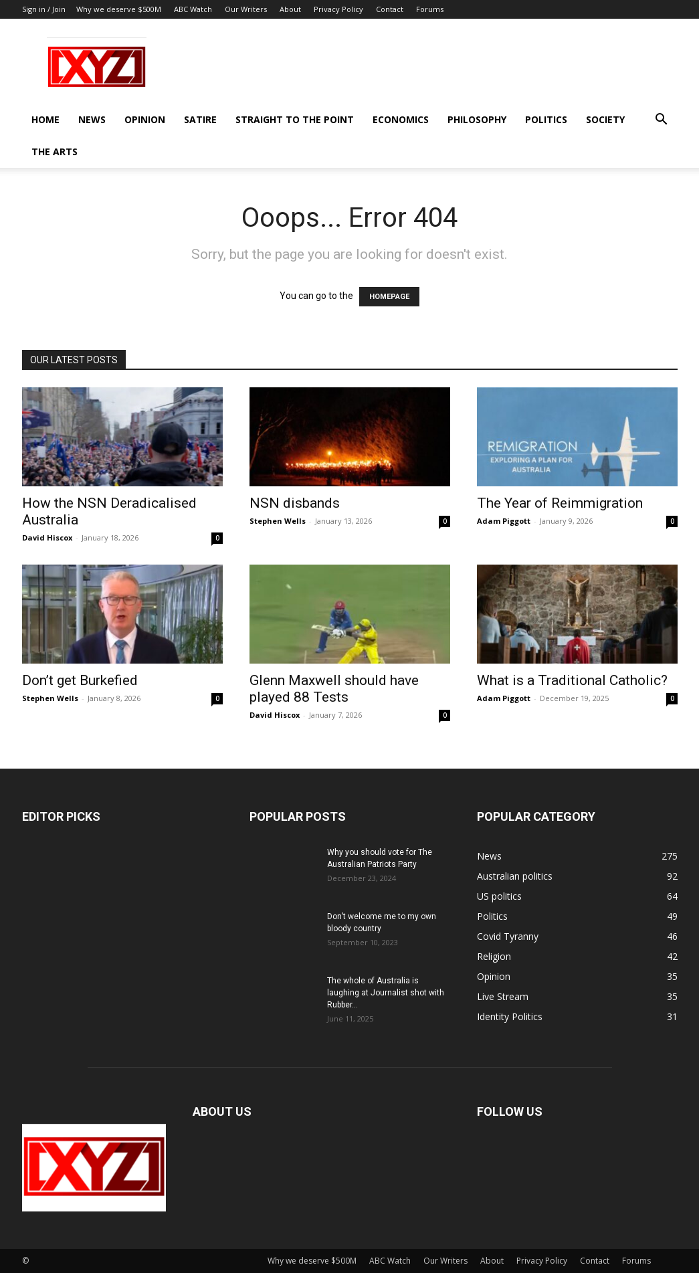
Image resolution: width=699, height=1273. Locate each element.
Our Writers (246, 9)
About (290, 9)
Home (45, 119)
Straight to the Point (294, 119)
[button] (661, 120)
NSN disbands (294, 503)
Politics (546, 119)
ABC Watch (193, 9)
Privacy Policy (338, 9)
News (92, 119)
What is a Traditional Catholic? (572, 680)
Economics (401, 119)
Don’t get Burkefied (80, 680)
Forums (429, 9)
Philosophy (476, 119)
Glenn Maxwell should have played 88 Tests (334, 688)
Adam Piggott (503, 521)
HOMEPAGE (389, 296)
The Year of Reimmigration (560, 503)
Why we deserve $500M (118, 9)
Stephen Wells (277, 521)
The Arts (54, 151)
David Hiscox (47, 537)
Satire (200, 119)
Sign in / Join (44, 9)
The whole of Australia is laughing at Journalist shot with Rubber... (385, 992)
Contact (389, 9)
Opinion (144, 119)
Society (605, 119)
